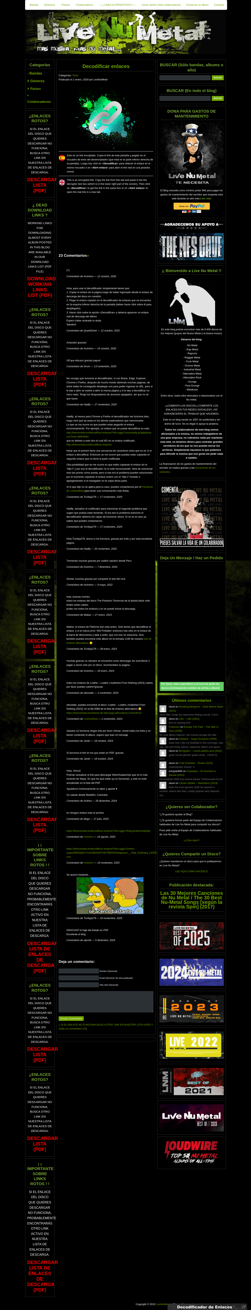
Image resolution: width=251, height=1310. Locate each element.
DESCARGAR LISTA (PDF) (42, 185)
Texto (75, 75)
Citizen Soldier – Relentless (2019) (198, 783)
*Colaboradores (84, 4)
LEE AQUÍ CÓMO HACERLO (191, 871)
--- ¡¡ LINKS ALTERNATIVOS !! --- (117, 4)
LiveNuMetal (91, 718)
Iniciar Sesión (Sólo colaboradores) (161, 4)
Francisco (174, 726)
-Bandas (33, 4)
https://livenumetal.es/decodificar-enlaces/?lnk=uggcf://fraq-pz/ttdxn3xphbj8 (108, 830)
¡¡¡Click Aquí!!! (191, 840)
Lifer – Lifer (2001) (189, 718)
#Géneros (49, 4)
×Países (65, 4)
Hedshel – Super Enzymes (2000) (198, 738)
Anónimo (89, 836)
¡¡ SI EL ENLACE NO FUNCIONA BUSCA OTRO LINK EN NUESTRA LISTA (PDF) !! (106, 1024)
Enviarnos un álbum (197, 4)
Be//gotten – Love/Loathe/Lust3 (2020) (200, 750)
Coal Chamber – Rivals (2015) (196, 763)
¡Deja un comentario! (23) (73, 1028)
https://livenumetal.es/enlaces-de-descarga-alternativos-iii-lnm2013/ (104, 712)
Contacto (219, 4)
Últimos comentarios (191, 700)
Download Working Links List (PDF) (41, 287)
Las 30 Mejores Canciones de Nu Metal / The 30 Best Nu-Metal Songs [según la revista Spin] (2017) (191, 899)
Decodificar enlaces (105, 66)
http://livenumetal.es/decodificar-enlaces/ (89, 444)
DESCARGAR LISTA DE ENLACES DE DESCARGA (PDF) (42, 957)
